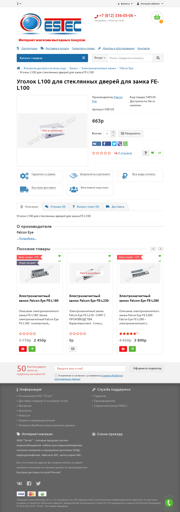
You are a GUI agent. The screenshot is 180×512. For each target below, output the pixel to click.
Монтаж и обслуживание (116, 48)
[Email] (90, 368)
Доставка (115, 206)
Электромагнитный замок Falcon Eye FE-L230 (89, 298)
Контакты (144, 48)
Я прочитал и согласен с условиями (88, 377)
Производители (103, 400)
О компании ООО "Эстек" (35, 396)
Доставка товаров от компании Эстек (42, 400)
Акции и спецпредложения (36, 420)
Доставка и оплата (54, 48)
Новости (23, 415)
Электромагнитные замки (98, 68)
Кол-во (97, 133)
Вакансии (24, 405)
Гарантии (99, 396)
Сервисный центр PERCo (109, 405)
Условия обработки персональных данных (46, 425)
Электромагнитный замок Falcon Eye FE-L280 (139, 298)
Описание (29, 206)
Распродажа (27, 48)
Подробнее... (27, 238)
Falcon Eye (126, 68)
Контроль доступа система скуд (45, 68)
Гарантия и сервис (83, 48)
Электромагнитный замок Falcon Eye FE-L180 (39, 298)
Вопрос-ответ (86, 206)
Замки (73, 68)
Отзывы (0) (55, 206)
